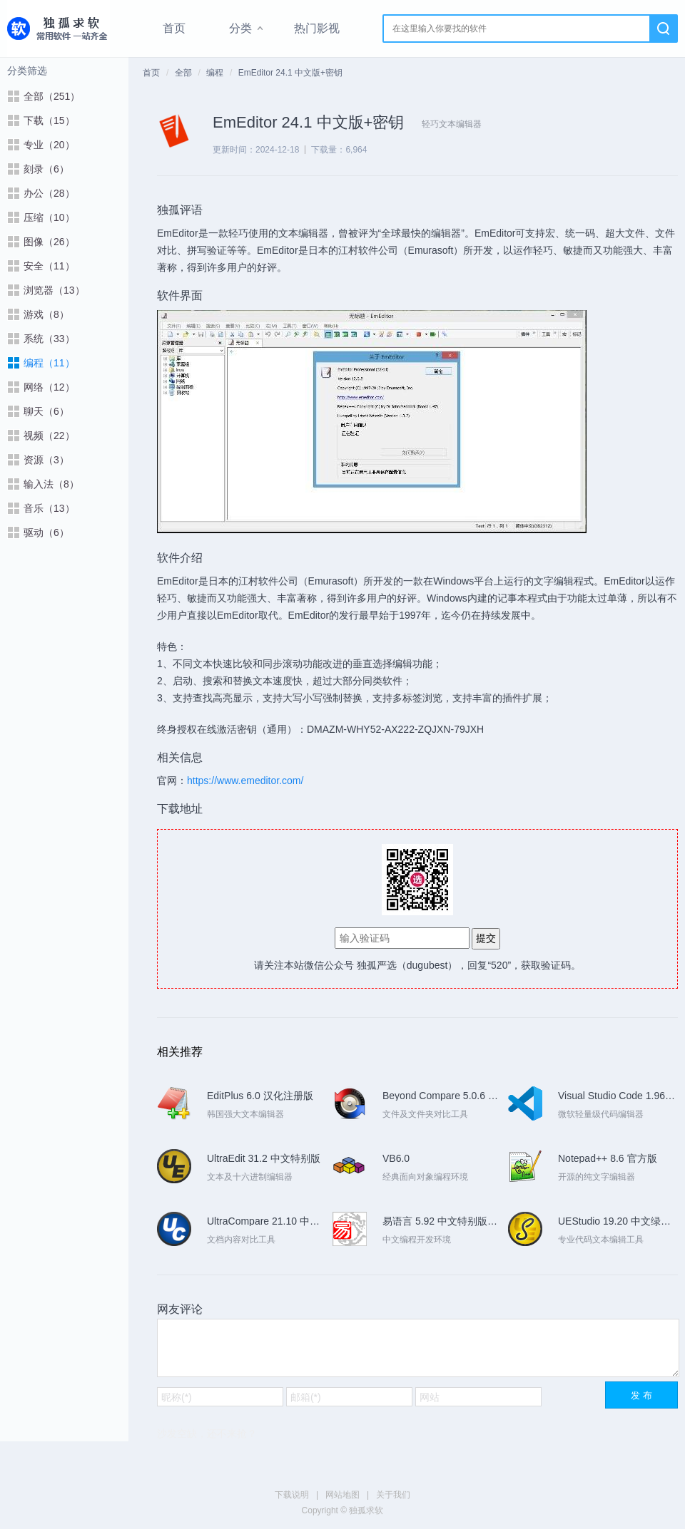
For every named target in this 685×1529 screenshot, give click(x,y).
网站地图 (342, 1495)
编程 (214, 73)
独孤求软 (58, 28)
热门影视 (317, 28)
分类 (240, 28)
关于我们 (393, 1495)
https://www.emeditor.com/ (245, 780)
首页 (174, 28)
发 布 (641, 1395)
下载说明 (292, 1495)
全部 (183, 73)
